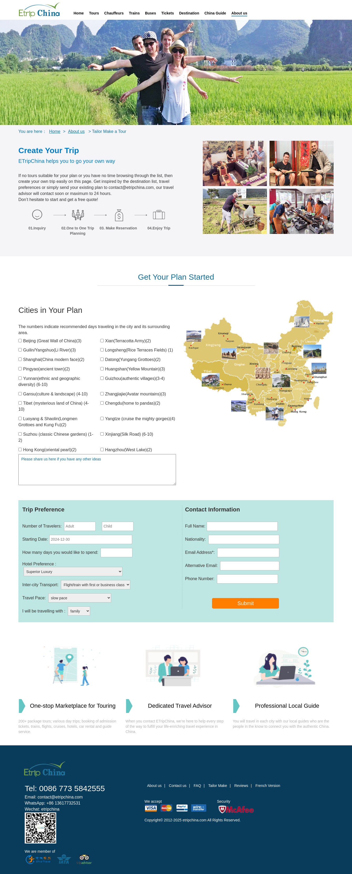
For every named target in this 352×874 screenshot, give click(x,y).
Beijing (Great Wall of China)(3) (49, 341)
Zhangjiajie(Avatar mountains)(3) (133, 394)
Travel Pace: (66, 597)
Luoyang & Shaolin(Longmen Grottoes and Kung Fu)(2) (47, 421)
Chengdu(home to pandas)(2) (130, 403)
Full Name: (231, 526)
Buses (150, 13)
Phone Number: (231, 579)
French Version (267, 785)
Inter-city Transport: (76, 584)
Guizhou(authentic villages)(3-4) (132, 378)
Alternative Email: (232, 565)
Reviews (241, 785)
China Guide (215, 13)
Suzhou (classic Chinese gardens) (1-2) (55, 437)
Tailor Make (217, 785)
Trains (134, 13)
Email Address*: (232, 552)
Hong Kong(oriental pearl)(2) (47, 450)
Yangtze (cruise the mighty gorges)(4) (137, 418)
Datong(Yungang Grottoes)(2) (130, 359)
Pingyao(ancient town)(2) (44, 369)
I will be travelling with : (56, 611)
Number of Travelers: (77, 526)
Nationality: (232, 539)
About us (239, 13)
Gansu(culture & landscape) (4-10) (52, 394)
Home (79, 13)
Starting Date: (77, 539)
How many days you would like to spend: (77, 552)
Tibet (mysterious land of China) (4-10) (53, 406)
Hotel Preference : (72, 569)
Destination (189, 13)
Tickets (167, 13)
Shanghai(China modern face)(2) (51, 359)
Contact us (178, 785)
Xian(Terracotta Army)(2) (125, 341)
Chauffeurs (114, 13)
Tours (94, 13)
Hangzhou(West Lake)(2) (126, 450)
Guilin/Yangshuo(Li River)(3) (47, 350)
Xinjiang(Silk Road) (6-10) (126, 434)
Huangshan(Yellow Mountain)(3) (132, 369)
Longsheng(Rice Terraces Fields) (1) (136, 350)
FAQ (197, 785)
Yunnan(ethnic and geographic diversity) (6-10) (49, 381)
